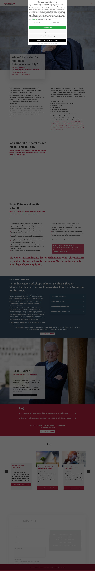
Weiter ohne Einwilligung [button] (47, 36)
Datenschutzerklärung (44, 18)
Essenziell (37, 22)
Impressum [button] (55, 43)
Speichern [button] (47, 32)
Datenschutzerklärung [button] (48, 43)
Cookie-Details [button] (40, 43)
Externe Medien (55, 22)
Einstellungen (35, 19)
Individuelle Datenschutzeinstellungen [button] (48, 40)
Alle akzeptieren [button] (47, 28)
